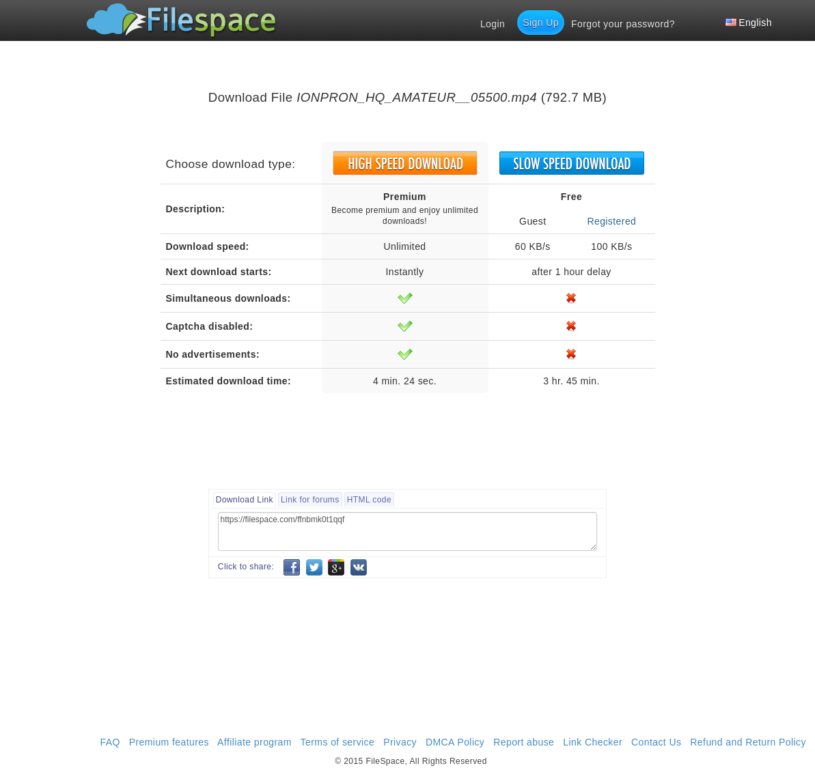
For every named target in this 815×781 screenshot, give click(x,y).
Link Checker (592, 742)
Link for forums (310, 500)
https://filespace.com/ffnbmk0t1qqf (407, 531)
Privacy (400, 742)
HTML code (369, 500)
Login (492, 23)
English (749, 22)
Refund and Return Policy (748, 742)
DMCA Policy (455, 742)
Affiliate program (254, 742)
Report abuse (523, 742)
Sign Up (541, 22)
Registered (611, 221)
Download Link (244, 500)
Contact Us (656, 742)
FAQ (110, 742)
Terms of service (338, 742)
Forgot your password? (623, 23)
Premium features (169, 742)
